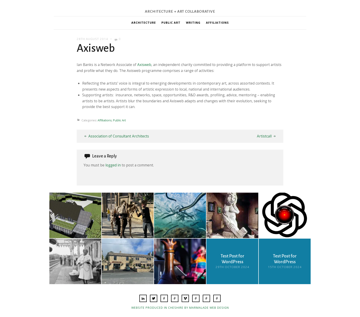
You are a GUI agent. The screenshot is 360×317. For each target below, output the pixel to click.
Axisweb (144, 64)
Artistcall (264, 136)
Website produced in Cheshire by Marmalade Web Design (180, 308)
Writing (193, 23)
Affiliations (217, 23)
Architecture (143, 23)
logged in (113, 165)
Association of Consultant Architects (118, 136)
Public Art (170, 23)
